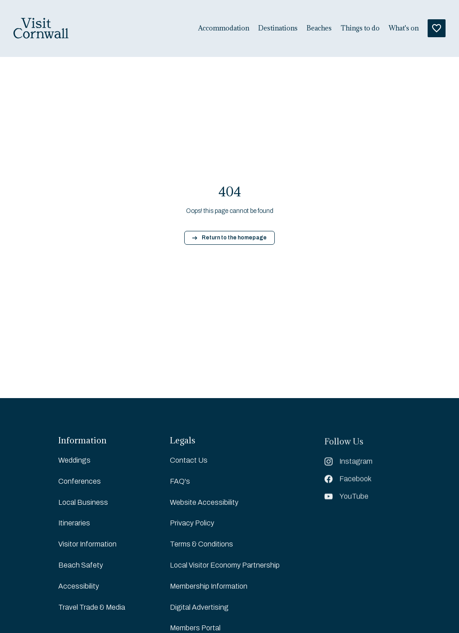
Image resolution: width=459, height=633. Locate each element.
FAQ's (180, 482)
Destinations (278, 28)
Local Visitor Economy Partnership (225, 565)
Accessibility (78, 586)
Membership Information (208, 586)
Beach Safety (80, 565)
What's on (404, 28)
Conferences (79, 481)
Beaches (319, 28)
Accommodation (223, 28)
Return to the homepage (229, 237)
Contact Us (189, 460)
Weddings (74, 460)
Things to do (360, 28)
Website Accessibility (204, 503)
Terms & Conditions (201, 544)
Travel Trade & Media (91, 607)
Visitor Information (87, 544)
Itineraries (74, 523)
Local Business (83, 502)
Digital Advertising (199, 607)
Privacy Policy (192, 523)
